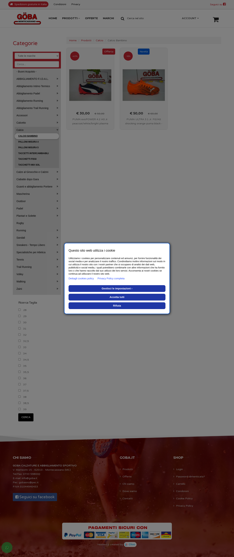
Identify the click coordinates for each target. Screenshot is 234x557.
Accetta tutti (117, 297)
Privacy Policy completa (111, 278)
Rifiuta (117, 305)
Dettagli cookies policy (81, 278)
